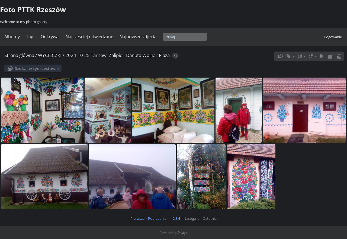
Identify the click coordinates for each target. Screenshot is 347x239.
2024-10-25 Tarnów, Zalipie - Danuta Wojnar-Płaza (117, 55)
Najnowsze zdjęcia (138, 37)
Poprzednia (157, 218)
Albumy (12, 37)
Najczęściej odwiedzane (89, 37)
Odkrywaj (50, 37)
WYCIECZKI (50, 55)
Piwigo (183, 232)
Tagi (30, 37)
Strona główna (19, 55)
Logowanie (333, 36)
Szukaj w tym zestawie (37, 68)
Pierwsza (137, 218)
